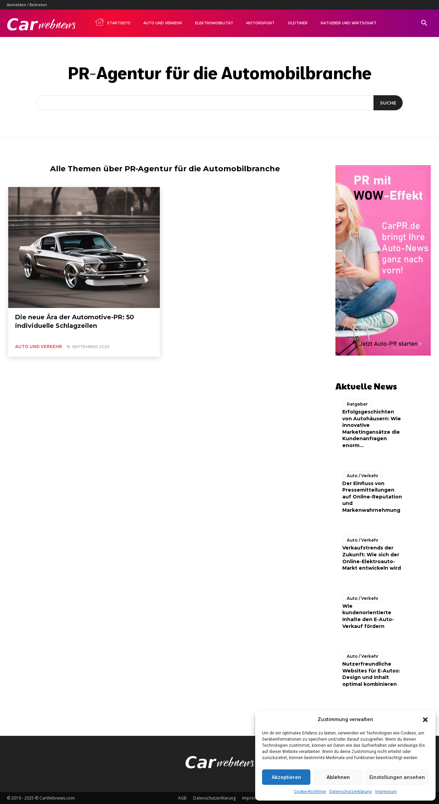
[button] (425, 719)
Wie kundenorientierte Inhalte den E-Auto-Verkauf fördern (368, 616)
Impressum (386, 791)
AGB (182, 798)
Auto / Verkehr (362, 475)
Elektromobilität (214, 23)
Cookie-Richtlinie (310, 791)
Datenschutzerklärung (350, 791)
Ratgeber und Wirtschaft (349, 23)
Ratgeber (357, 403)
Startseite (112, 22)
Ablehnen (338, 777)
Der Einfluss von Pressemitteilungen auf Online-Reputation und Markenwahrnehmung (372, 496)
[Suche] (388, 102)
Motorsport (260, 23)
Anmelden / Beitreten (27, 4)
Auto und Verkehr (162, 23)
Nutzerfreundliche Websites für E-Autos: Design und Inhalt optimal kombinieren (371, 673)
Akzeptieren (286, 777)
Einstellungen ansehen (397, 777)
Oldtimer (298, 23)
